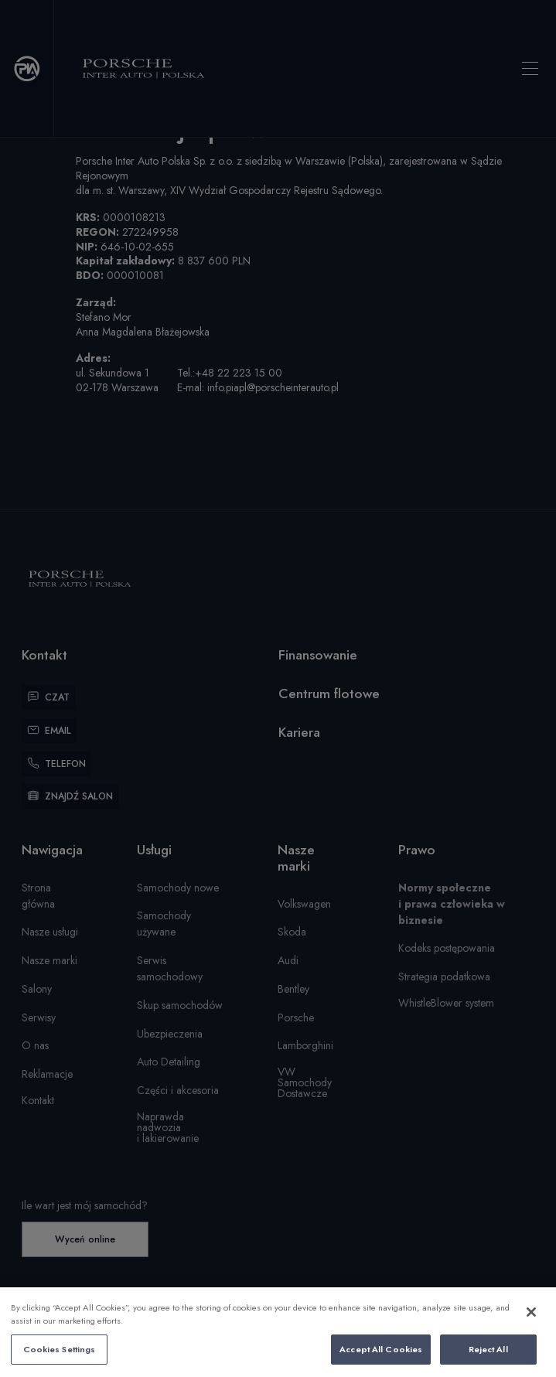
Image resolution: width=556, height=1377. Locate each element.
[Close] (531, 1326)
